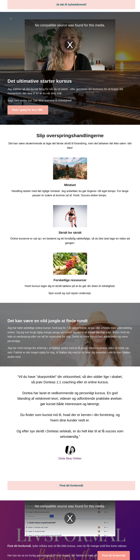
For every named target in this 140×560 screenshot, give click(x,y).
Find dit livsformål (71, 485)
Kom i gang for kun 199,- (28, 109)
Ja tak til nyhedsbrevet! (71, 4)
